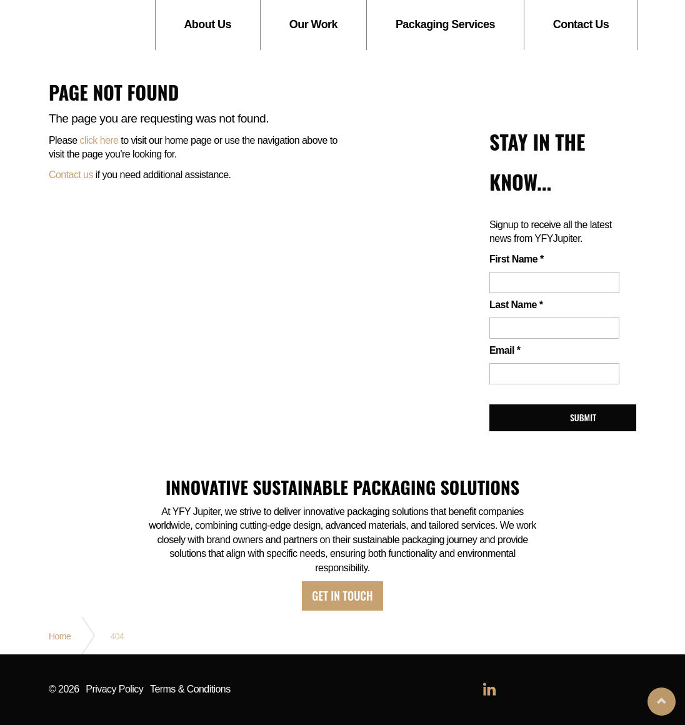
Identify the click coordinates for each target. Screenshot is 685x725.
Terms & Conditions (190, 689)
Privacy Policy (114, 689)
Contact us (71, 174)
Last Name (515, 304)
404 (117, 636)
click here (98, 140)
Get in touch (342, 596)
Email (504, 350)
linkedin (489, 690)
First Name (516, 259)
